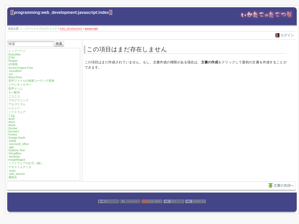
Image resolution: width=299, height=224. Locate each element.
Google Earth (16, 137)
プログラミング (48, 28)
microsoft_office (19, 143)
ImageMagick (16, 159)
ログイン (287, 35)
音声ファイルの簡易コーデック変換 (31, 80)
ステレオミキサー (19, 84)
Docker (12, 128)
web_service (17, 173)
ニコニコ (14, 96)
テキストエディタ (19, 167)
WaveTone (15, 77)
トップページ (28, 28)
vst (11, 74)
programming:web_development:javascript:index (61, 12)
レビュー (14, 108)
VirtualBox (14, 153)
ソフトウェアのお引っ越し (25, 163)
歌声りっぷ (15, 88)
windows (14, 156)
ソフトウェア (17, 112)
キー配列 (14, 92)
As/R (11, 118)
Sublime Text (16, 150)
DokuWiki (14, 54)
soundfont (15, 70)
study (12, 170)
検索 (59, 44)
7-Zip (11, 115)
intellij (12, 140)
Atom (11, 122)
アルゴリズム (17, 104)
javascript (91, 28)
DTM (11, 57)
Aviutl (11, 125)
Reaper (13, 60)
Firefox (12, 134)
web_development (71, 28)
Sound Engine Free (20, 67)
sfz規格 (13, 64)
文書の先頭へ (284, 185)
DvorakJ (13, 131)
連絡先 (12, 177)
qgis (11, 147)
